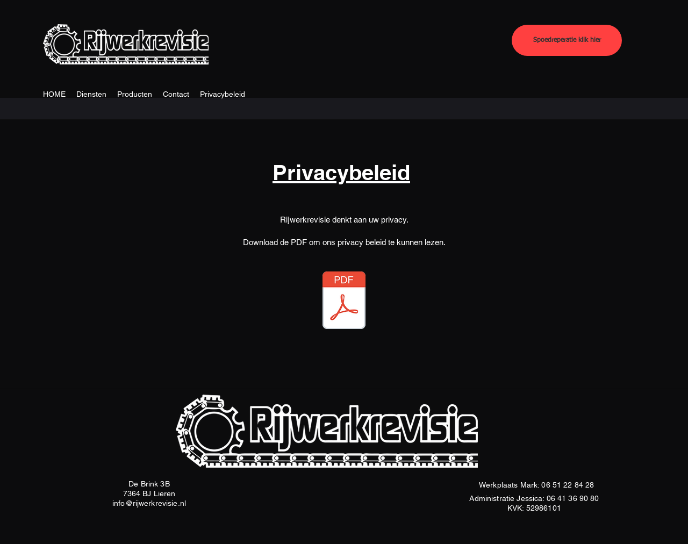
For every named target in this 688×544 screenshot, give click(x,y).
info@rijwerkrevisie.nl (149, 503)
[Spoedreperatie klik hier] (567, 40)
